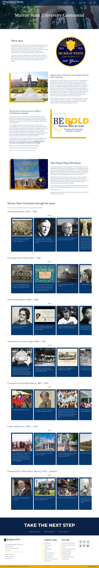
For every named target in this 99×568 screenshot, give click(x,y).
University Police (66, 555)
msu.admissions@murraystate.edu (14, 544)
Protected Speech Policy (68, 543)
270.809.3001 (22, 141)
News (45, 551)
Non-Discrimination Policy (68, 545)
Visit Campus (48, 531)
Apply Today (62, 531)
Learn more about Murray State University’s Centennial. (24, 145)
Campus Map (47, 549)
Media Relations (48, 557)
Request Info (33, 531)
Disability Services (66, 553)
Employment (47, 545)
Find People (47, 543)
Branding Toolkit (48, 555)
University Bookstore (64, 187)
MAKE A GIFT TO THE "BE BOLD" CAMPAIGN (21, 150)
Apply (65, 3)
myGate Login (9, 554)
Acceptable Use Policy (68, 557)
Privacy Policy (65, 559)
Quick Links (82, 3)
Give (73, 3)
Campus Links (50, 540)
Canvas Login (8, 556)
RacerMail (7, 558)
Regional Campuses (49, 553)
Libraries (46, 547)
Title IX (64, 547)
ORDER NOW (54, 189)
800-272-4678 (9, 546)
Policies (65, 540)
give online (30, 141)
